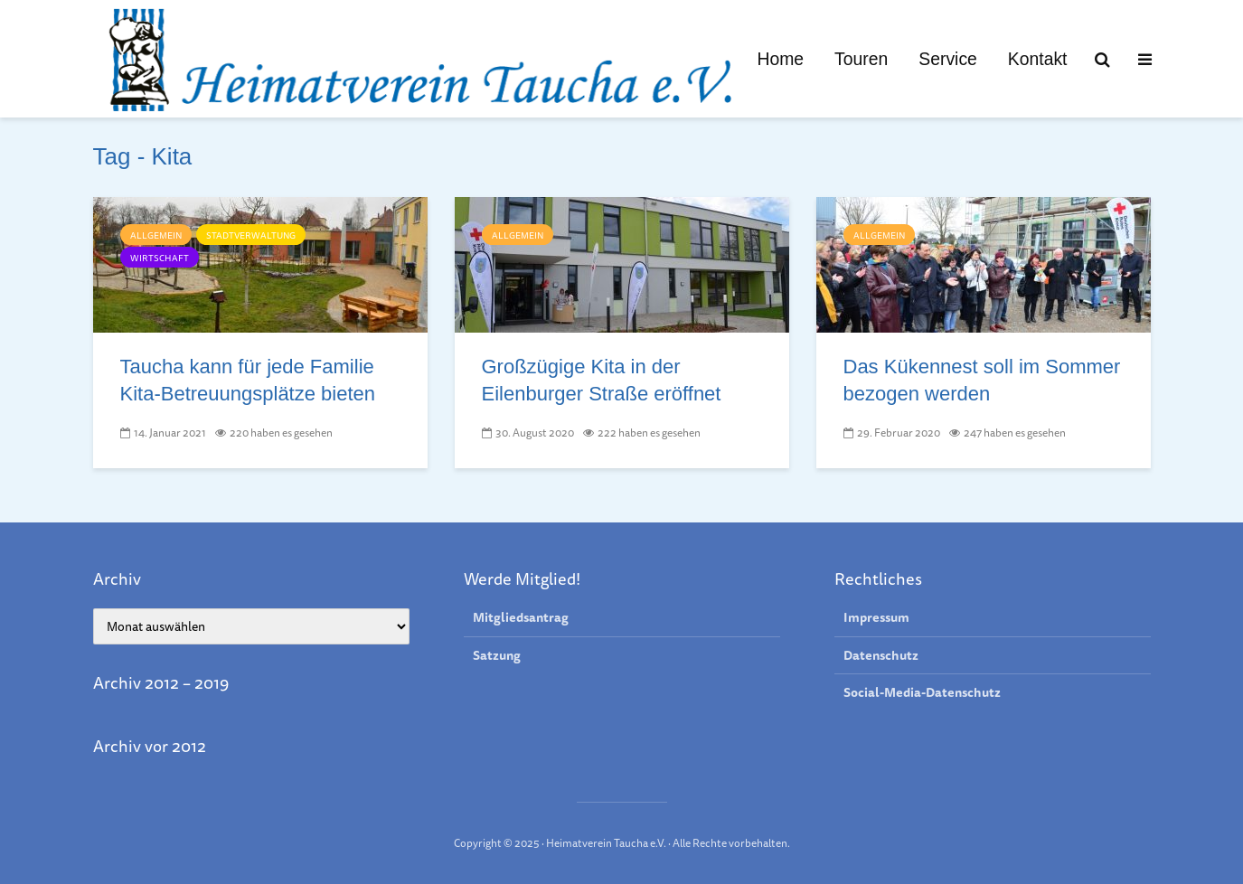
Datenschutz (880, 655)
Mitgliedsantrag (521, 617)
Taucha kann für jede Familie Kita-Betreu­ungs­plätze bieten (248, 380)
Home (780, 59)
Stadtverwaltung (251, 235)
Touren (861, 59)
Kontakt (1038, 59)
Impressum (876, 617)
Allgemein (156, 235)
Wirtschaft (159, 257)
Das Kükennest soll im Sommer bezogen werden (982, 380)
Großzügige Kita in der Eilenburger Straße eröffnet (601, 380)
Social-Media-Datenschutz (922, 692)
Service (947, 59)
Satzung (497, 655)
